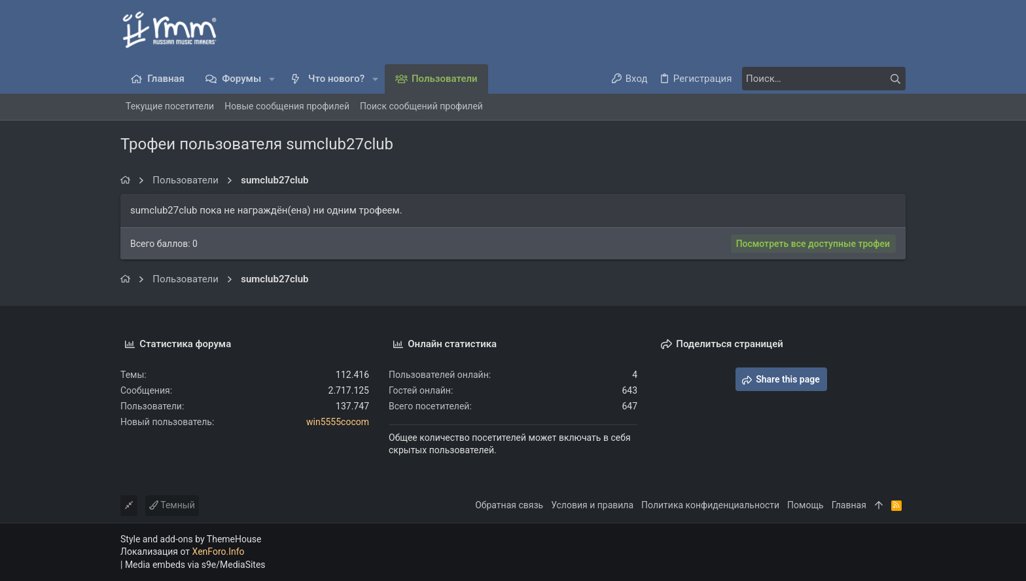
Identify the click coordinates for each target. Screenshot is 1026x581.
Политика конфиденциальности (710, 505)
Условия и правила (592, 505)
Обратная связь (509, 505)
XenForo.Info (218, 551)
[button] (271, 79)
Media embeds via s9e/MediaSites (195, 564)
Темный (172, 505)
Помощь (805, 505)
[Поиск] (824, 78)
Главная (849, 505)
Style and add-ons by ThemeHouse (190, 539)
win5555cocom (337, 422)
